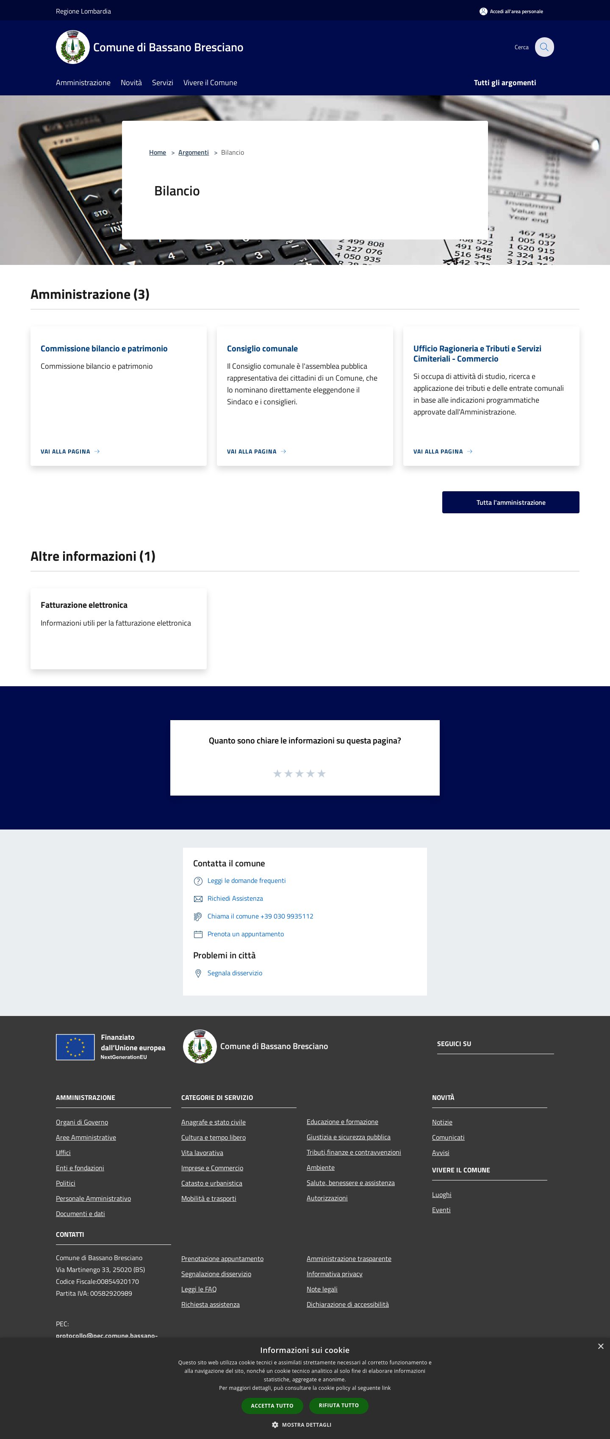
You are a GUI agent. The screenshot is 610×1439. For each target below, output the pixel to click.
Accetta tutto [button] (272, 1405)
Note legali (322, 1289)
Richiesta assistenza (210, 1304)
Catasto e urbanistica (211, 1183)
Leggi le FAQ (199, 1289)
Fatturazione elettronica (84, 604)
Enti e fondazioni (80, 1168)
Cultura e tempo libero (213, 1137)
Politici (65, 1183)
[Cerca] (544, 47)
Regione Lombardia (83, 11)
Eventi (441, 1210)
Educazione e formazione (342, 1121)
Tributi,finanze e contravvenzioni (354, 1152)
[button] (305, 1424)
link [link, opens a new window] (386, 1388)
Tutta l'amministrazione (511, 502)
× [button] (600, 1347)
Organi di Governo (82, 1122)
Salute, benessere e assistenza (351, 1182)
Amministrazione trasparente (349, 1258)
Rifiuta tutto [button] (339, 1405)
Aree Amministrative (86, 1137)
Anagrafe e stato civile (213, 1122)
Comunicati (448, 1137)
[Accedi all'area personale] (511, 11)
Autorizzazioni (327, 1198)
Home (157, 152)
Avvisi (440, 1152)
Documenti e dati (80, 1213)
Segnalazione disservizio (216, 1274)
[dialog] (305, 1388)
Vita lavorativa (202, 1152)
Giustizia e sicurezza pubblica (349, 1137)
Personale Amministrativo (93, 1198)
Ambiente (321, 1167)
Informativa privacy (335, 1274)
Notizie (442, 1122)
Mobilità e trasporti (208, 1198)
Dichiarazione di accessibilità (348, 1304)
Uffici (63, 1152)
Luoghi (442, 1194)
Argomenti (193, 152)
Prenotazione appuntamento (222, 1258)
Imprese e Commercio (212, 1168)
